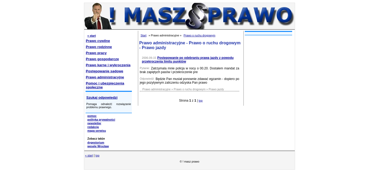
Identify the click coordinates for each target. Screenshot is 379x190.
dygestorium (95, 142)
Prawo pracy (96, 53)
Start (144, 35)
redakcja (93, 127)
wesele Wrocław (98, 146)
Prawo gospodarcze (102, 59)
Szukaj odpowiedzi (101, 97)
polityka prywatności (101, 119)
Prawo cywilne (98, 41)
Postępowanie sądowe (104, 71)
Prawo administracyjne (105, 77)
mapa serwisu (96, 130)
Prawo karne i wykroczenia (108, 65)
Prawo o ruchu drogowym (199, 35)
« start (91, 35)
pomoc (92, 115)
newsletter (94, 123)
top (201, 100)
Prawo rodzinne (99, 47)
